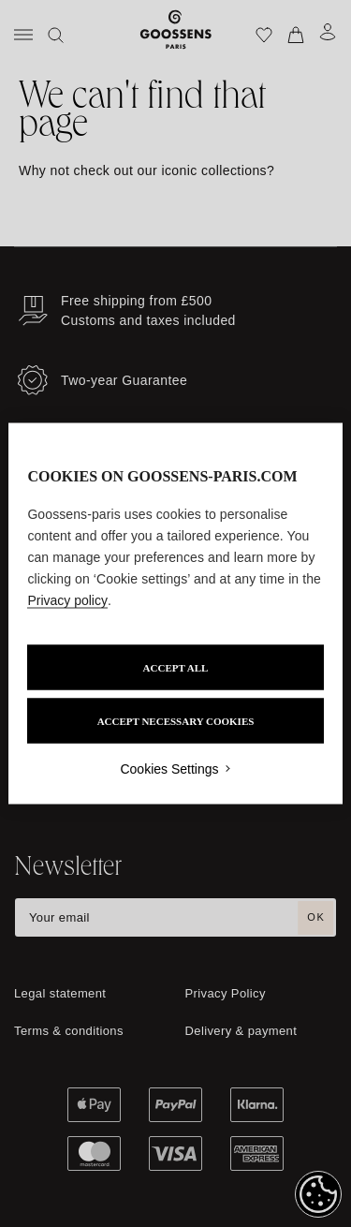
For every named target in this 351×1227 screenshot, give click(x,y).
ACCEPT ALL (176, 667)
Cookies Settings (169, 768)
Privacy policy (67, 600)
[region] (175, 614)
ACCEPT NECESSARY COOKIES (176, 721)
